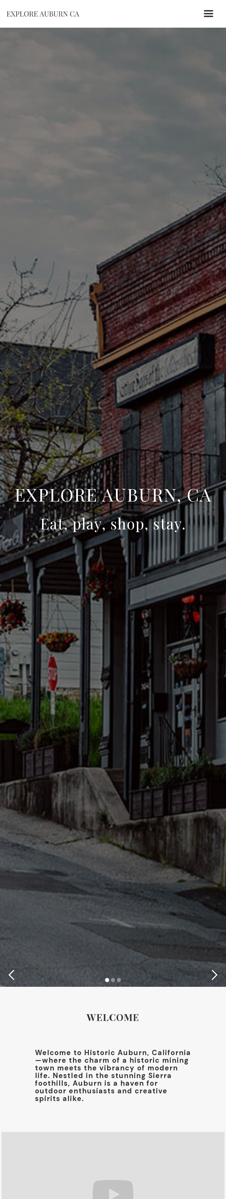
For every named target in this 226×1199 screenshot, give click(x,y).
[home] (43, 14)
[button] (209, 14)
